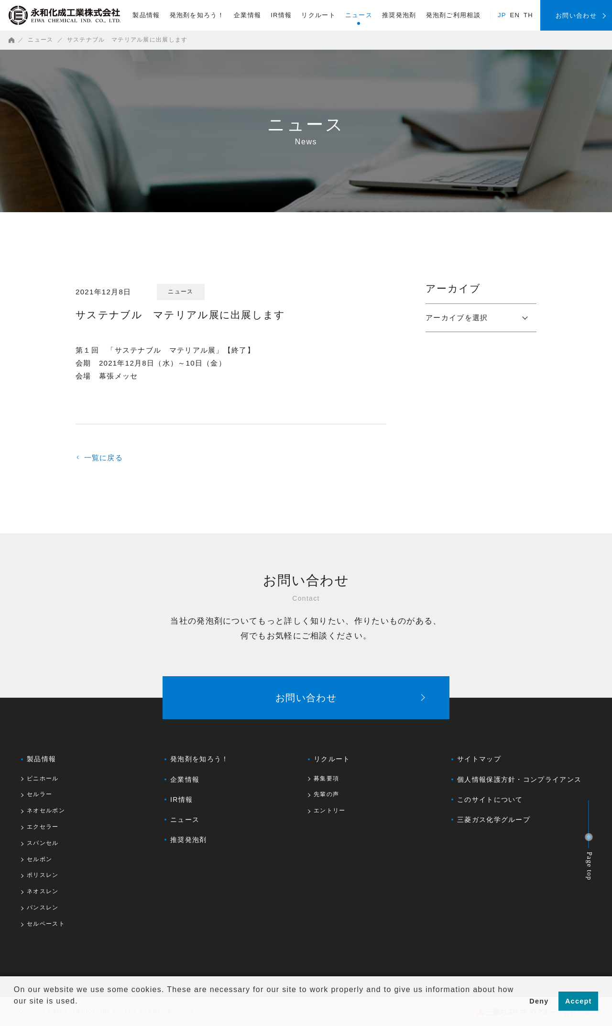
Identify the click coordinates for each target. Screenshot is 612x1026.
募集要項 (326, 779)
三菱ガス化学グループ (493, 819)
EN (515, 15)
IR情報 (281, 15)
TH (528, 15)
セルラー (39, 794)
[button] (15, 1013)
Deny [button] (538, 1001)
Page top (589, 866)
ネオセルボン (46, 811)
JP (502, 15)
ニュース (358, 15)
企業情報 (247, 15)
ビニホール (43, 779)
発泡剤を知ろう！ (197, 15)
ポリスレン (43, 875)
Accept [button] (578, 1001)
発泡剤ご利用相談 (453, 15)
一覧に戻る (100, 458)
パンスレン (43, 908)
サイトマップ (479, 759)
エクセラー (43, 827)
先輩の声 (326, 794)
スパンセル (43, 843)
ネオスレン (43, 891)
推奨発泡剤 (399, 15)
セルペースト (46, 924)
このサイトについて (490, 799)
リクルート (318, 15)
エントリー (330, 811)
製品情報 (146, 15)
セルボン (39, 859)
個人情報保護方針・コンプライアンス (519, 779)
